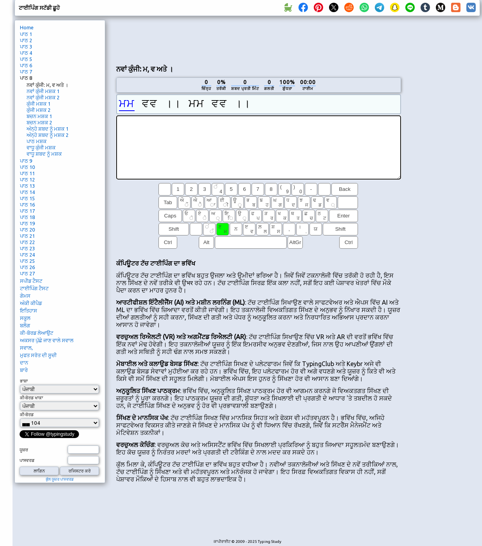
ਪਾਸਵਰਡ (27, 460)
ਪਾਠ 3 (26, 46)
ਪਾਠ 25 (27, 261)
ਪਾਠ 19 (27, 223)
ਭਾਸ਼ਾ (24, 381)
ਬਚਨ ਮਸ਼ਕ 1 (39, 116)
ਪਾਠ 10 (27, 167)
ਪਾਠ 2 (26, 40)
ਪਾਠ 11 (27, 173)
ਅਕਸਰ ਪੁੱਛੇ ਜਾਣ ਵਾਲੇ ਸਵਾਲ (47, 340)
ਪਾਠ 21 (27, 236)
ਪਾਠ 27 (27, 273)
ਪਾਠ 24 (27, 254)
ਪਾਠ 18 (27, 217)
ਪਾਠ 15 (27, 198)
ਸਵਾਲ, (26, 347)
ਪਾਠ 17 (27, 211)
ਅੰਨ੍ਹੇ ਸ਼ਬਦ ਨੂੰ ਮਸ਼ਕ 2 (47, 135)
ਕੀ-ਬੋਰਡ (27, 414)
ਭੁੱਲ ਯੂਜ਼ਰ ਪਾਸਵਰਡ (60, 479)
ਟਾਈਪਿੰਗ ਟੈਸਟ (34, 288)
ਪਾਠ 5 (26, 59)
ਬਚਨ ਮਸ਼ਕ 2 (39, 122)
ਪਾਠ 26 (27, 267)
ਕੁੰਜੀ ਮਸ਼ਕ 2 (38, 110)
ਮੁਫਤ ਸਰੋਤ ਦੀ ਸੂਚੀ (38, 355)
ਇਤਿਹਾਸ (28, 310)
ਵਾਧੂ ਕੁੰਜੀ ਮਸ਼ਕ (41, 147)
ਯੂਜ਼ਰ (24, 449)
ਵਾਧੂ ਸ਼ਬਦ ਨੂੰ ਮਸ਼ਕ (44, 153)
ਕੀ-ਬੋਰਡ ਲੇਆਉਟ (36, 333)
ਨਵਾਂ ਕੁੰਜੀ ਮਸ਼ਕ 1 (43, 91)
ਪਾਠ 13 (27, 186)
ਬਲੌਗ (25, 325)
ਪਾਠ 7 (26, 71)
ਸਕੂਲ (25, 318)
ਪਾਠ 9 (26, 160)
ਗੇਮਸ (25, 295)
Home (27, 27)
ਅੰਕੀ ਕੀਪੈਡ (31, 303)
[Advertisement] (258, 39)
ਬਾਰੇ (24, 370)
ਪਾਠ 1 (26, 34)
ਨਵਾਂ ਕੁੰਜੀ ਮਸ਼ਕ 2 (43, 97)
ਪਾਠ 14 (27, 192)
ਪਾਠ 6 (26, 65)
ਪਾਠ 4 (26, 53)
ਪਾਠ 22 (27, 242)
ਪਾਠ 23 (27, 248)
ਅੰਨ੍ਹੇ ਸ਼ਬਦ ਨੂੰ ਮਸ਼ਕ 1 (47, 128)
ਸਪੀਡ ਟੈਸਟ (31, 281)
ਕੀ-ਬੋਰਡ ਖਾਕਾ (31, 397)
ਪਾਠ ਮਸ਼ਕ (37, 141)
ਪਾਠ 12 (27, 179)
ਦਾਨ (24, 362)
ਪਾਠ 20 (27, 229)
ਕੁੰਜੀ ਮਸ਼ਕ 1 (38, 103)
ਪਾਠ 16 (27, 204)
